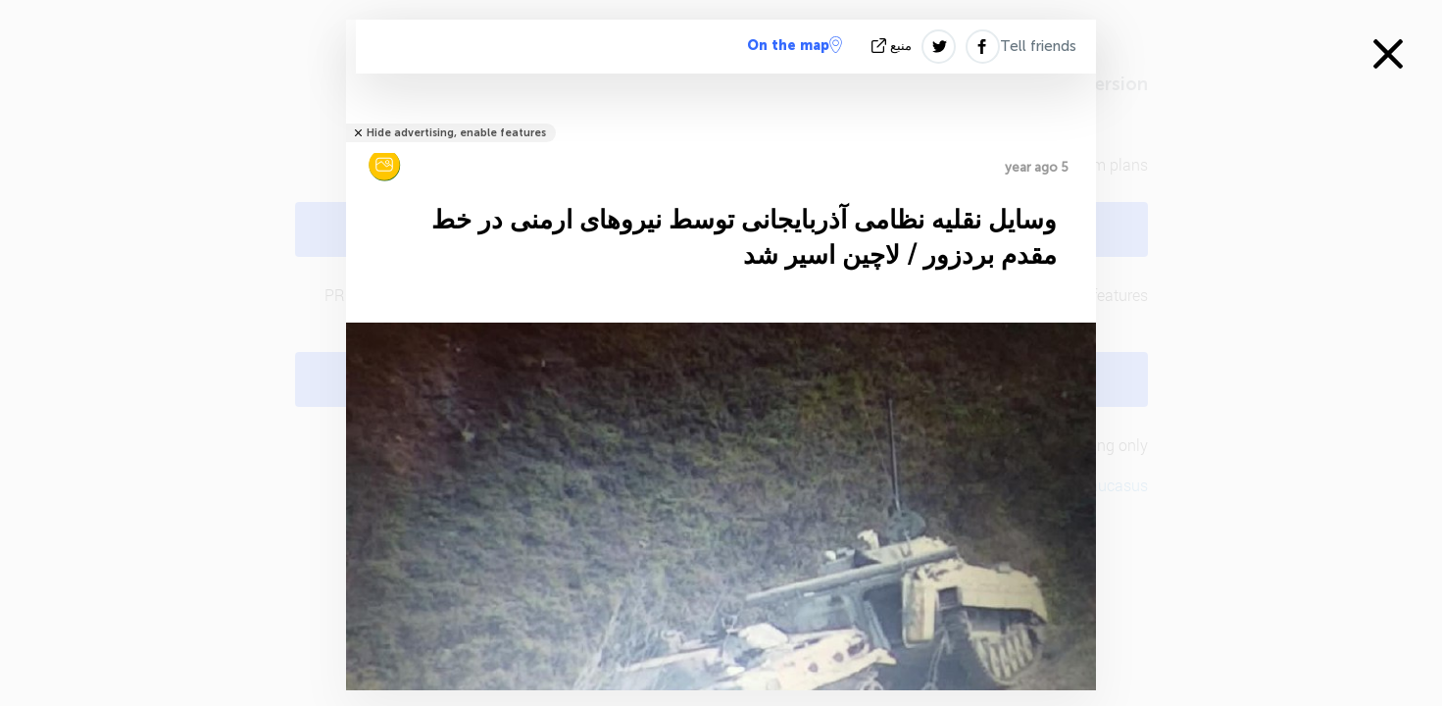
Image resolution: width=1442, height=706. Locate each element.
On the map (794, 45)
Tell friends (1038, 46)
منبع (893, 45)
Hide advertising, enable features (456, 132)
